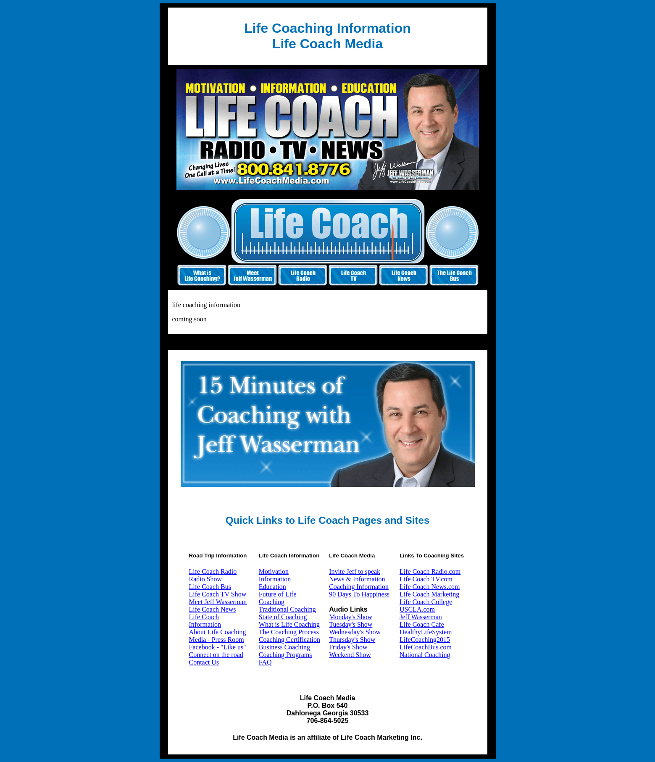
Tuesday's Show (350, 624)
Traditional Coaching (287, 609)
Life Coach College (426, 601)
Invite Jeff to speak (354, 571)
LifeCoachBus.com (426, 647)
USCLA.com (417, 609)
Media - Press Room (216, 639)
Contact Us (204, 662)
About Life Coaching (217, 632)
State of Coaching (283, 616)
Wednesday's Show (355, 632)
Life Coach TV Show (218, 594)
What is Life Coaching (289, 624)
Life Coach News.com (430, 586)
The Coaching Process (289, 632)
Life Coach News (212, 609)
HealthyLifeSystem (426, 632)
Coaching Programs (285, 654)
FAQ (265, 662)
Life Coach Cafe (422, 624)
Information (275, 579)
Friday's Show (348, 647)
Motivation (274, 571)
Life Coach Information (205, 620)
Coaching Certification (289, 639)
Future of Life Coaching (278, 598)
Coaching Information (359, 586)
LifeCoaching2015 (425, 639)
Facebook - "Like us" (217, 647)
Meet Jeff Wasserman (218, 601)
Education (272, 586)
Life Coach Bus (210, 586)
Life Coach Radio (213, 571)
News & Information (357, 579)
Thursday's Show (352, 639)
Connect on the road (216, 654)
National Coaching (425, 654)
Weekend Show (350, 654)
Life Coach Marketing (429, 594)
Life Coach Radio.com (430, 571)
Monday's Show (350, 616)
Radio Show (205, 579)
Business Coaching (284, 647)
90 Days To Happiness (359, 594)
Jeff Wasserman (421, 616)
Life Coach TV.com (426, 579)
